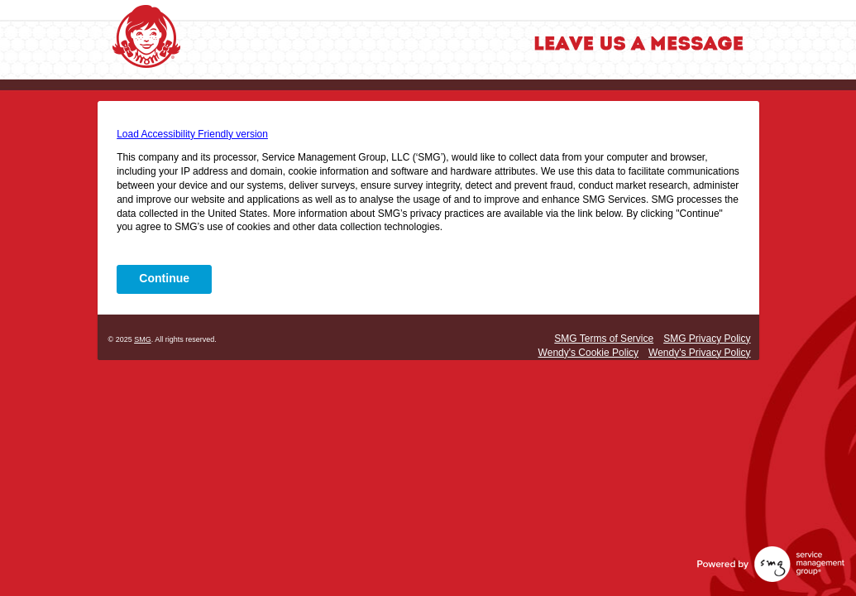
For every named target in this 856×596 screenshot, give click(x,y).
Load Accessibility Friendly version (192, 134)
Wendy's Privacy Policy (699, 352)
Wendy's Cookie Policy (588, 352)
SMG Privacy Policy (706, 338)
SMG (142, 339)
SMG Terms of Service (603, 338)
